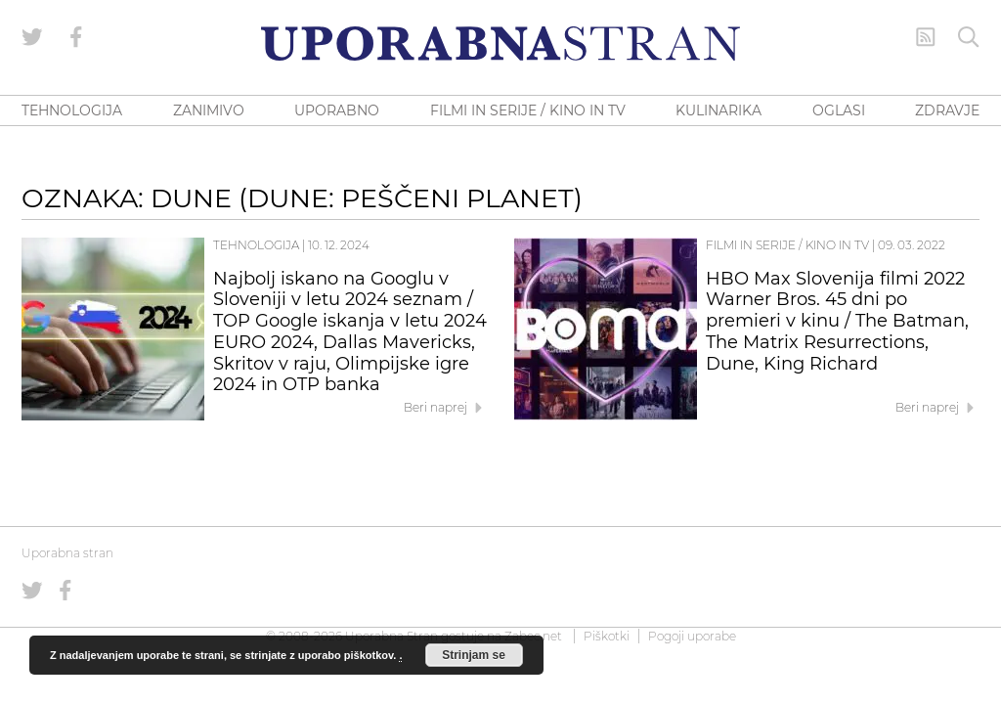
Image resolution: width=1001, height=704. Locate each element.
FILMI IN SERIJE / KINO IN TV (528, 110)
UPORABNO (336, 110)
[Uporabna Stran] (500, 43)
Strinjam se (473, 655)
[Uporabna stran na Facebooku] (76, 37)
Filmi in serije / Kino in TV (787, 245)
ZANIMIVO (208, 110)
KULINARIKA (718, 110)
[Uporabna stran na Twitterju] (32, 37)
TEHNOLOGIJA (72, 110)
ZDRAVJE (947, 110)
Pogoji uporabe (692, 636)
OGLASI (838, 110)
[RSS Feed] (925, 37)
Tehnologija (256, 245)
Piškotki (607, 636)
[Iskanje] (968, 37)
